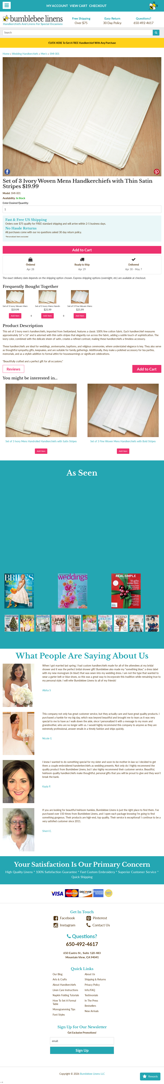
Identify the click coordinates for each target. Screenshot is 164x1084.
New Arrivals (92, 1011)
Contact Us (98, 925)
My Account (57, 6)
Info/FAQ (90, 990)
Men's (44, 53)
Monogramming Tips (64, 1009)
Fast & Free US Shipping (26, 220)
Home (6, 53)
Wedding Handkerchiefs (25, 53)
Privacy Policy (92, 984)
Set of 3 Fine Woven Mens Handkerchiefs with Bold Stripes (123, 441)
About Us (90, 974)
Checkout (98, 6)
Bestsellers (90, 1005)
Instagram (64, 925)
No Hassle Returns (20, 228)
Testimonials (91, 995)
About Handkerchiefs (64, 984)
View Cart (78, 6)
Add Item (15, 315)
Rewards (150, 1076)
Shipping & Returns (95, 979)
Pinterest (96, 918)
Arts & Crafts (60, 979)
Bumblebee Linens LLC (92, 1073)
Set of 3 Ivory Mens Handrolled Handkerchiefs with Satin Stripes (41, 441)
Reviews (13, 369)
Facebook (64, 918)
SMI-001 (54, 53)
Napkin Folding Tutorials (66, 995)
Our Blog (57, 974)
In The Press (91, 1000)
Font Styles (59, 1014)
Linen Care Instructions (65, 990)
